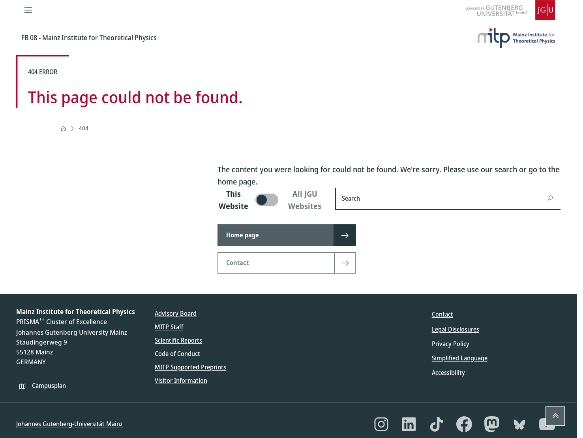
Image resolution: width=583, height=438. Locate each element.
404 (83, 128)
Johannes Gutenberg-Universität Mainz (69, 423)
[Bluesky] (519, 424)
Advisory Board (176, 313)
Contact (442, 314)
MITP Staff (169, 326)
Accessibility (448, 372)
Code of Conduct (177, 353)
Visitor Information (181, 380)
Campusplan (49, 385)
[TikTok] (436, 424)
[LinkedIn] (409, 424)
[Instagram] (381, 424)
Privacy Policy (450, 343)
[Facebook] (464, 424)
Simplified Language (459, 358)
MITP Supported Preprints (190, 367)
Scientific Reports (178, 340)
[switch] (271, 200)
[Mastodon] (492, 424)
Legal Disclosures (455, 329)
